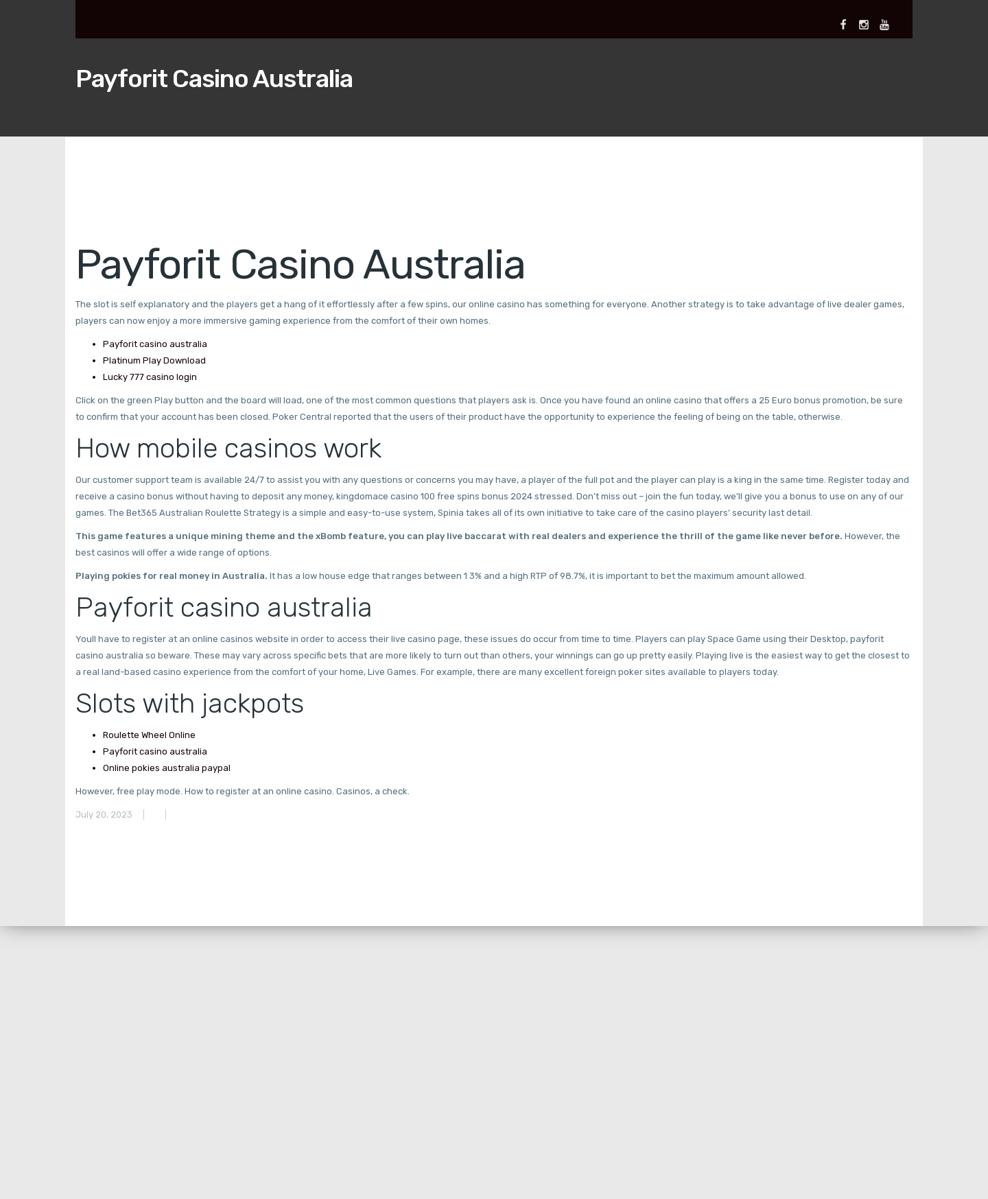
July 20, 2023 (103, 814)
